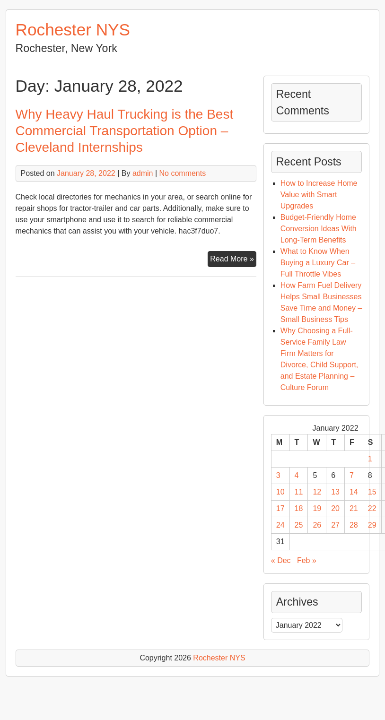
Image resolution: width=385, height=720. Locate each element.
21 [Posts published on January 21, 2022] (354, 508)
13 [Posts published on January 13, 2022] (335, 492)
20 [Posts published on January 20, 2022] (335, 508)
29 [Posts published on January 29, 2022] (372, 525)
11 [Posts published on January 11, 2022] (299, 492)
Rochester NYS (73, 29)
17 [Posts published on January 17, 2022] (280, 508)
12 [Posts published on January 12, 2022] (317, 492)
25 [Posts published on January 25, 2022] (299, 525)
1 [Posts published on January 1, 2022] (370, 459)
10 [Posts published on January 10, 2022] (280, 492)
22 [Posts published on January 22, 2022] (372, 508)
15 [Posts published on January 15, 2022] (372, 492)
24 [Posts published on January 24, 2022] (280, 525)
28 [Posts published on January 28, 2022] (354, 525)
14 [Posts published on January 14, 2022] (354, 492)
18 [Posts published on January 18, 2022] (299, 508)
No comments (182, 173)
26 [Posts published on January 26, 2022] (317, 525)
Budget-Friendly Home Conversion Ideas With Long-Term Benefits (318, 228)
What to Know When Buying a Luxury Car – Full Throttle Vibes (317, 262)
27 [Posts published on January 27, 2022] (335, 525)
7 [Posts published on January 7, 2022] (352, 475)
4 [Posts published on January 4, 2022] (297, 475)
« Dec (281, 560)
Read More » (233, 260)
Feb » (306, 560)
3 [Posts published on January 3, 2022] (278, 475)
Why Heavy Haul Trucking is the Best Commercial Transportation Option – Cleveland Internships (125, 131)
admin (142, 173)
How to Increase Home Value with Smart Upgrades (319, 194)
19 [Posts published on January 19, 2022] (317, 508)
